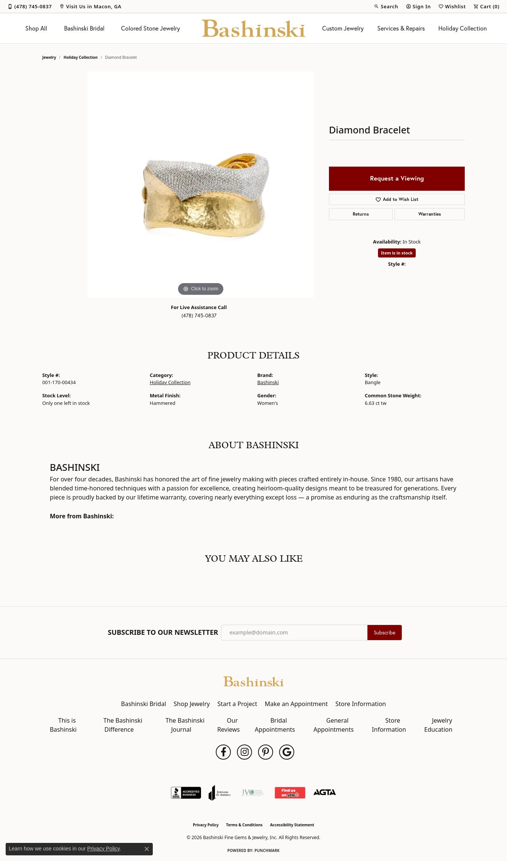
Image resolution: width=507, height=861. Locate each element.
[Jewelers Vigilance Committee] (252, 792)
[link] (30, 6)
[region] (201, 185)
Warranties (429, 214)
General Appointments (333, 725)
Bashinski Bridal (84, 28)
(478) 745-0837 (199, 316)
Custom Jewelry (343, 28)
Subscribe (384, 633)
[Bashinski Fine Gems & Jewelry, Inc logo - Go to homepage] (254, 28)
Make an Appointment (296, 704)
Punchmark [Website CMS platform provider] (267, 850)
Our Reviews (228, 725)
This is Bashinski (63, 725)
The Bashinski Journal (185, 725)
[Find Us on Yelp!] (290, 792)
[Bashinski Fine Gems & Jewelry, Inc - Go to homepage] (253, 681)
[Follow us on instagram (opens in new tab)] (244, 752)
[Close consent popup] (146, 849)
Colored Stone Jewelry (150, 28)
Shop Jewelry (192, 704)
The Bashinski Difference (122, 725)
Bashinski (268, 382)
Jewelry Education (438, 725)
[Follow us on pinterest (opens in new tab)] (265, 752)
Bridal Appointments (275, 725)
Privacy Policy (205, 825)
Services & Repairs (401, 28)
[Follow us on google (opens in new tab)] (286, 752)
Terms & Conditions (244, 825)
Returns (361, 214)
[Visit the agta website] (324, 792)
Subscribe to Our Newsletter (163, 632)
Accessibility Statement (292, 825)
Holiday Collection (462, 28)
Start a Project (237, 704)
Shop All (36, 28)
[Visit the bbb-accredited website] (186, 792)
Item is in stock (397, 253)
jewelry (49, 57)
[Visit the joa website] (219, 792)
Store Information (360, 704)
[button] (386, 6)
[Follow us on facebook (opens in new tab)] (223, 752)
